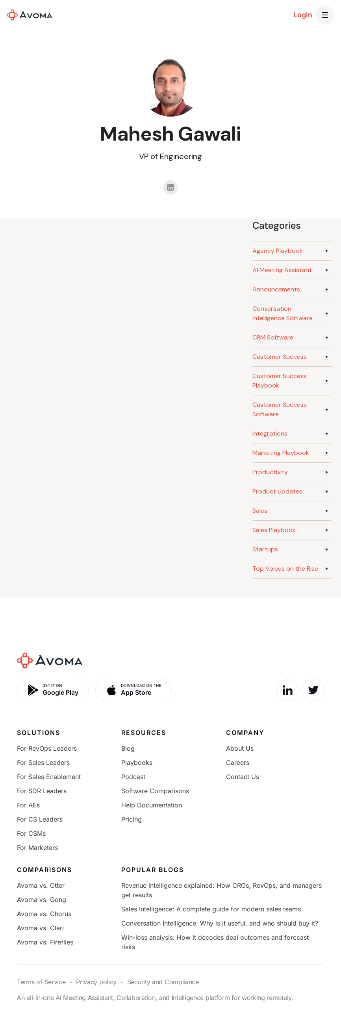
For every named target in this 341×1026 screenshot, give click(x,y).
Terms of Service (41, 982)
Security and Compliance (163, 982)
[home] (29, 14)
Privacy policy (96, 982)
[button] (324, 15)
